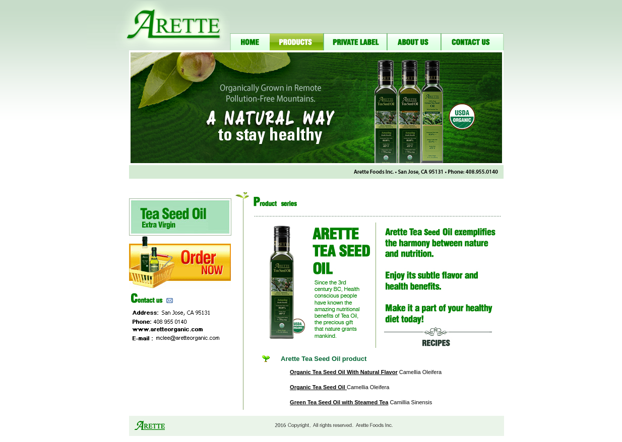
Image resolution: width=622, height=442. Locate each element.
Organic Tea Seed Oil (318, 387)
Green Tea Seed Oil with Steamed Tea (339, 402)
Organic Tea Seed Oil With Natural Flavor (344, 372)
